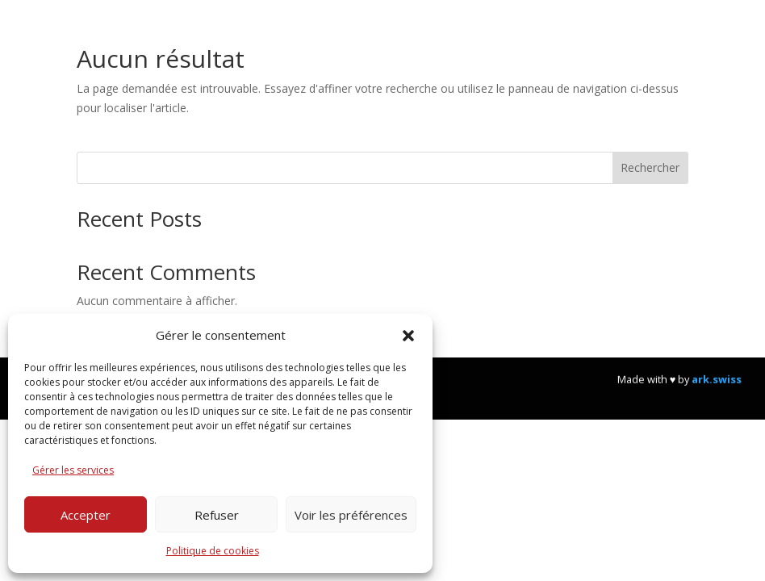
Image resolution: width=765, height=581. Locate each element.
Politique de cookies (212, 551)
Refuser (216, 515)
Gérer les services (73, 470)
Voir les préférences (351, 515)
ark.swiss (717, 391)
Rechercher (650, 167)
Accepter (86, 515)
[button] (408, 336)
